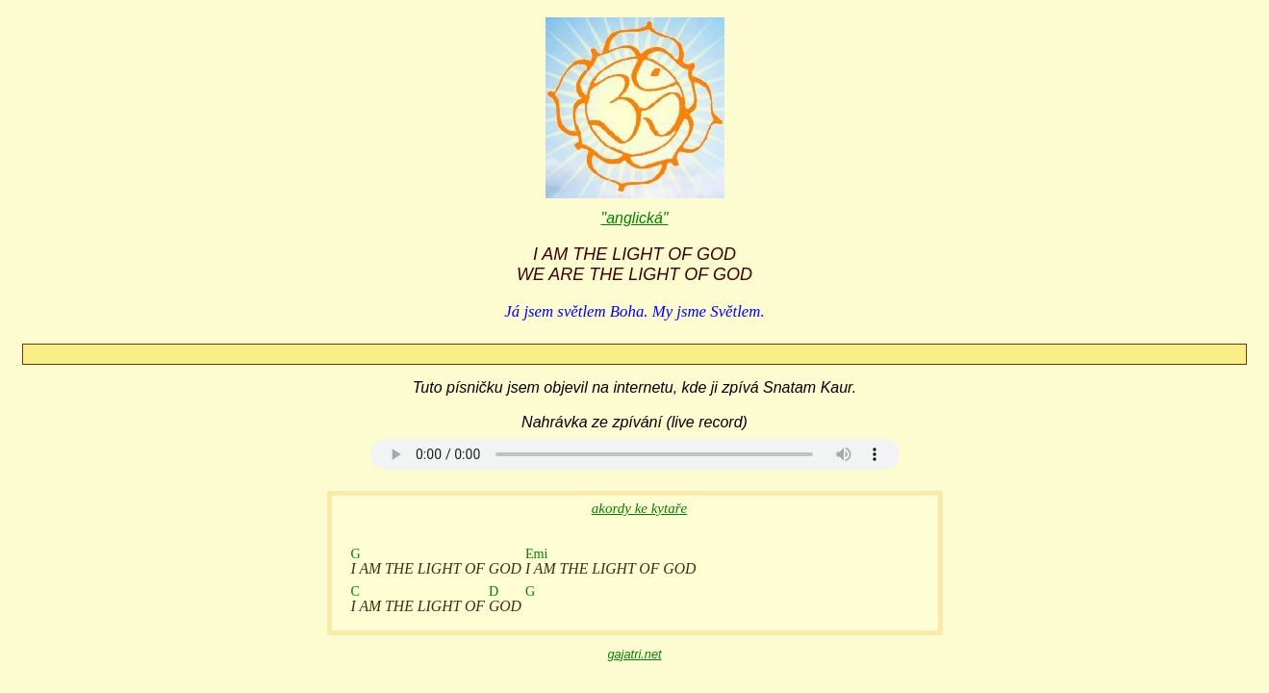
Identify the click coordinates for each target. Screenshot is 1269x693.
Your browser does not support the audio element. (635, 454)
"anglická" (634, 218)
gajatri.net (634, 654)
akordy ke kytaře (639, 508)
